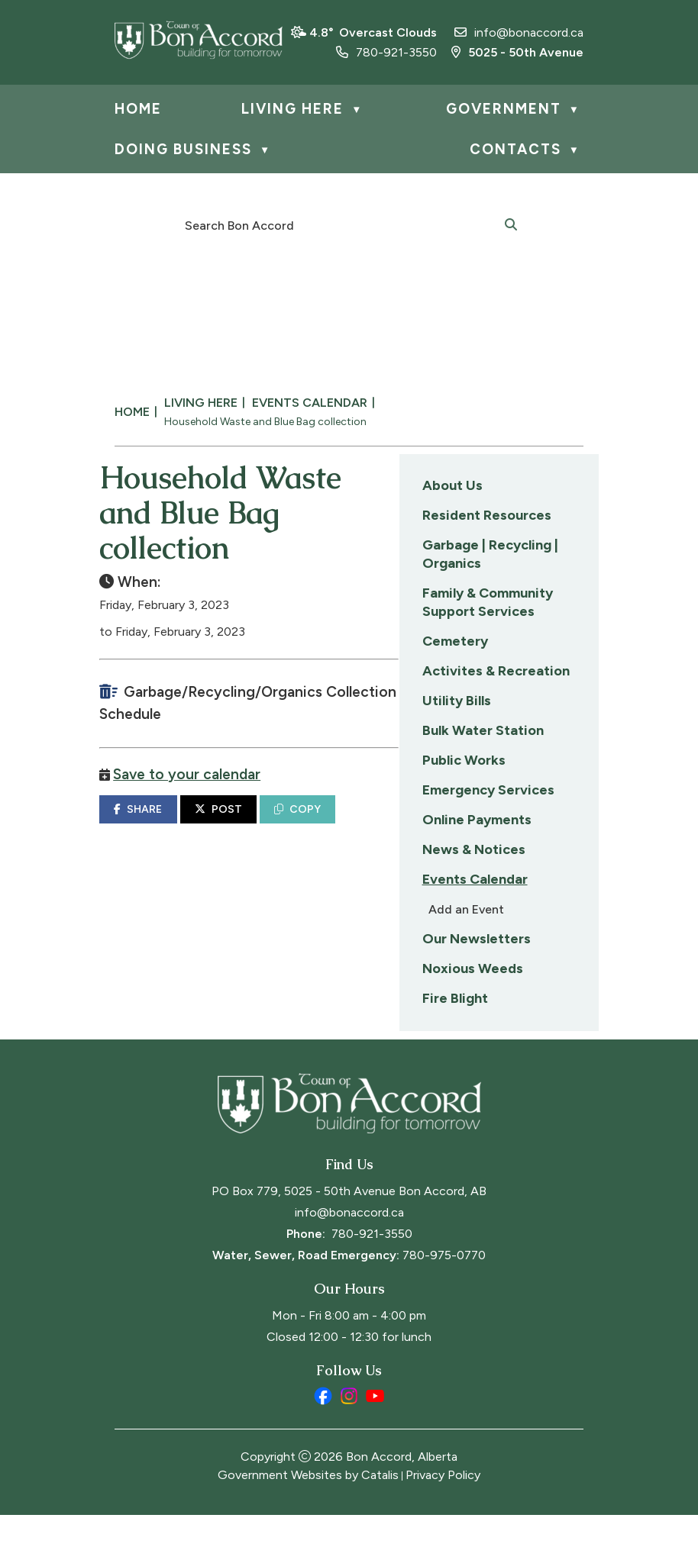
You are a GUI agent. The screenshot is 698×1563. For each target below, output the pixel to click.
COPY (513, 824)
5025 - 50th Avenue (517, 52)
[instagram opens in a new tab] (349, 1444)
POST (433, 824)
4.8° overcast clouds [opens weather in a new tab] (373, 32)
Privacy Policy (443, 1523)
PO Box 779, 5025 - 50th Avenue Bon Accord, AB (349, 1239)
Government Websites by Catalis (308, 1523)
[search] (340, 224)
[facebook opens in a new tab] (323, 1444)
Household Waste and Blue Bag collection (265, 421)
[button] (511, 224)
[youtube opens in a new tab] (375, 1444)
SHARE (353, 824)
